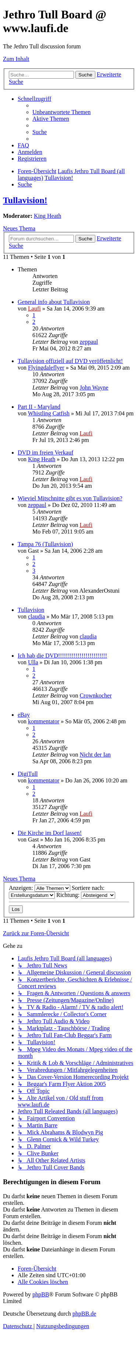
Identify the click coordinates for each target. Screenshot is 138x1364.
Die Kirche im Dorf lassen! (50, 833)
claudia (36, 616)
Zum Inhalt (16, 59)
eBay (24, 715)
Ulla (33, 662)
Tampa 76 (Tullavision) (45, 544)
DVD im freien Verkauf (45, 452)
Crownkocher (95, 695)
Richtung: (85, 895)
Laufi (34, 308)
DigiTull (28, 774)
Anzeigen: (39, 888)
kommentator (43, 721)
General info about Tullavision (54, 302)
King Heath (47, 216)
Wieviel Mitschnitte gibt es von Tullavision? (70, 498)
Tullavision (31, 610)
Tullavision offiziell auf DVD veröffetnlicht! (70, 361)
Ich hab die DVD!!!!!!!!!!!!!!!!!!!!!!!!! (62, 655)
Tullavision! (25, 200)
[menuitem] (61, 112)
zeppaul (88, 342)
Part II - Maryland (39, 407)
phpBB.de (84, 1313)
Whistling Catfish (49, 413)
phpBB (40, 1294)
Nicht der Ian (94, 754)
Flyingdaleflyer (46, 367)
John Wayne (93, 387)
